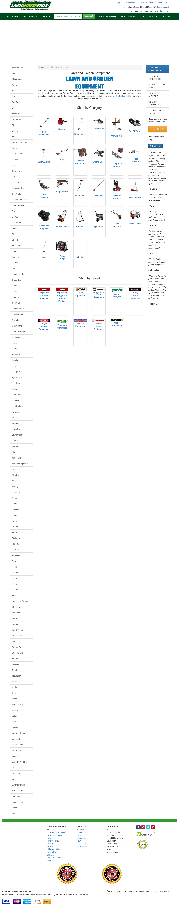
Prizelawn (16, 544)
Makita (15, 446)
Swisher (15, 664)
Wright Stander (18, 785)
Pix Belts (16, 538)
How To (50, 846)
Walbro (15, 722)
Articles (50, 843)
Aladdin (15, 73)
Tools (14, 687)
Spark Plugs (17, 630)
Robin (14, 561)
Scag (14, 595)
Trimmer (15, 699)
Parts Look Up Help (107, 16)
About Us (81, 830)
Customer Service (54, 835)
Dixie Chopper (18, 205)
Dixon (14, 211)
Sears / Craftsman (20, 601)
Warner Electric (18, 733)
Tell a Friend (155, 146)
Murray (15, 486)
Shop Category (29, 16)
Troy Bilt (15, 710)
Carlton (15, 159)
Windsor (15, 756)
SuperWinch (17, 653)
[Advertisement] (89, 42)
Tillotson (15, 681)
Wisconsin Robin (19, 762)
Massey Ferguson (20, 463)
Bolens (15, 136)
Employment (82, 838)
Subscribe (153, 16)
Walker (15, 727)
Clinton (15, 177)
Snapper (15, 624)
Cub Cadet (16, 194)
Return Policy (52, 852)
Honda (15, 360)
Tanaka (15, 670)
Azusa (14, 96)
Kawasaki (16, 412)
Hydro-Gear (17, 377)
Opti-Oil (15, 509)
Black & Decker (18, 119)
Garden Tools (18, 274)
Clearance (45, 16)
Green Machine (18, 332)
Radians (15, 550)
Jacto (14, 389)
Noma (14, 498)
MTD (14, 481)
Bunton (15, 148)
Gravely (15, 320)
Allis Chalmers (18, 79)
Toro (14, 693)
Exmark (15, 257)
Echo (14, 228)
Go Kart (15, 297)
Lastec (15, 441)
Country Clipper (19, 188)
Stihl (14, 641)
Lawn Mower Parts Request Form (119, 96)
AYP (14, 91)
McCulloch (16, 469)
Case (14, 165)
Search (89, 16)
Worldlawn (16, 773)
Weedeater (17, 739)
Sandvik (15, 590)
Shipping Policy (53, 849)
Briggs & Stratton (19, 142)
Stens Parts (17, 636)
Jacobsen (16, 383)
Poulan (15, 532)
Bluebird (15, 125)
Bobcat (15, 131)
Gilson (15, 291)
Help (49, 838)
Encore (15, 240)
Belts (14, 108)
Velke (14, 716)
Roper (14, 567)
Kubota (15, 423)
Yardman (16, 796)
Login (118, 3)
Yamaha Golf (17, 790)
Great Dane (17, 326)
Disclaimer (81, 843)
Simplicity (16, 613)
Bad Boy (15, 102)
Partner (15, 527)
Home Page (52, 830)
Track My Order (146, 3)
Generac (16, 286)
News (79, 841)
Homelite (16, 354)
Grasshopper (17, 314)
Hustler (15, 366)
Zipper (15, 813)
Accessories (17, 68)
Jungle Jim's (17, 406)
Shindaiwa (16, 607)
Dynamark (16, 223)
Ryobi (14, 584)
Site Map (51, 855)
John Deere (17, 395)
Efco (14, 234)
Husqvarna (17, 372)
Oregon (15, 515)
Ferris (14, 268)
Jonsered (16, 400)
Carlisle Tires (17, 154)
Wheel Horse (17, 745)
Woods (15, 768)
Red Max (16, 555)
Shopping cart (163, 7)
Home (41, 67)
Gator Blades (17, 280)
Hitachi (15, 343)
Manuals (15, 452)
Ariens (15, 85)
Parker (15, 521)
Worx (14, 779)
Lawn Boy (16, 429)
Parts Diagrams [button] (128, 16)
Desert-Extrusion (19, 200)
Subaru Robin (18, 647)
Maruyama (16, 458)
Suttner (15, 659)
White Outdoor (18, 750)
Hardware (16, 337)
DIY (142, 16)
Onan (14, 504)
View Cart (165, 16)
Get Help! (157, 129)
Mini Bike (16, 475)
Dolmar (15, 217)
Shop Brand (12, 16)
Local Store (82, 846)
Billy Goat (16, 114)
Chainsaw (16, 171)
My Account (130, 3)
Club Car (16, 182)
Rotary (15, 572)
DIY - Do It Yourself (55, 857)
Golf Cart (16, 303)
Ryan (14, 578)
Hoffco (15, 349)
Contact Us (162, 3)
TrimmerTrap (17, 704)
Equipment (16, 245)
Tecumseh (16, 676)
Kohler (15, 418)
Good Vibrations (19, 309)
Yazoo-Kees (17, 802)
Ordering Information (56, 832)
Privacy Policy (53, 841)
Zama (14, 808)
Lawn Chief (17, 435)
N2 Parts (16, 492)
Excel (14, 251)
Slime (14, 618)
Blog (49, 860)
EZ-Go (15, 263)
